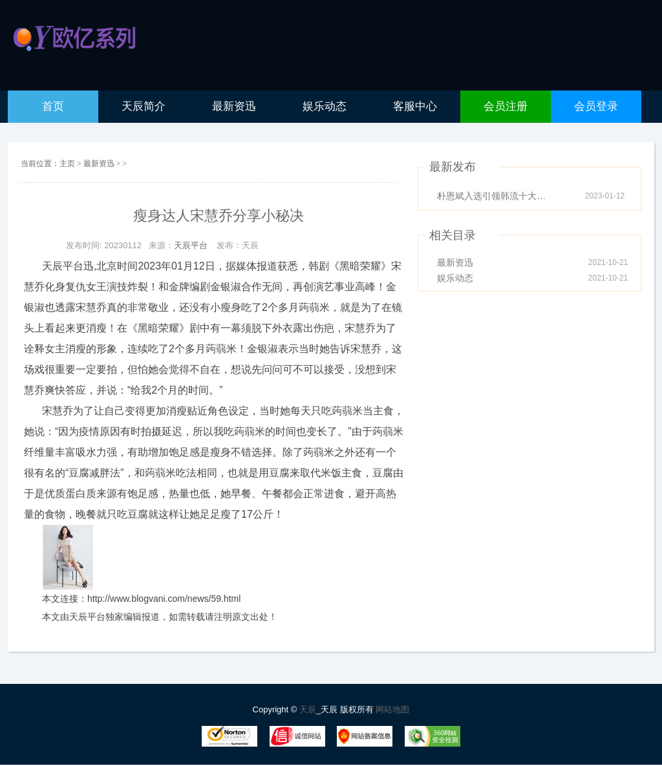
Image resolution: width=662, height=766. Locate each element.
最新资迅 (99, 163)
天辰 (307, 709)
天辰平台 (191, 245)
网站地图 (392, 709)
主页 (67, 163)
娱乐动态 (455, 278)
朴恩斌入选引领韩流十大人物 (495, 196)
